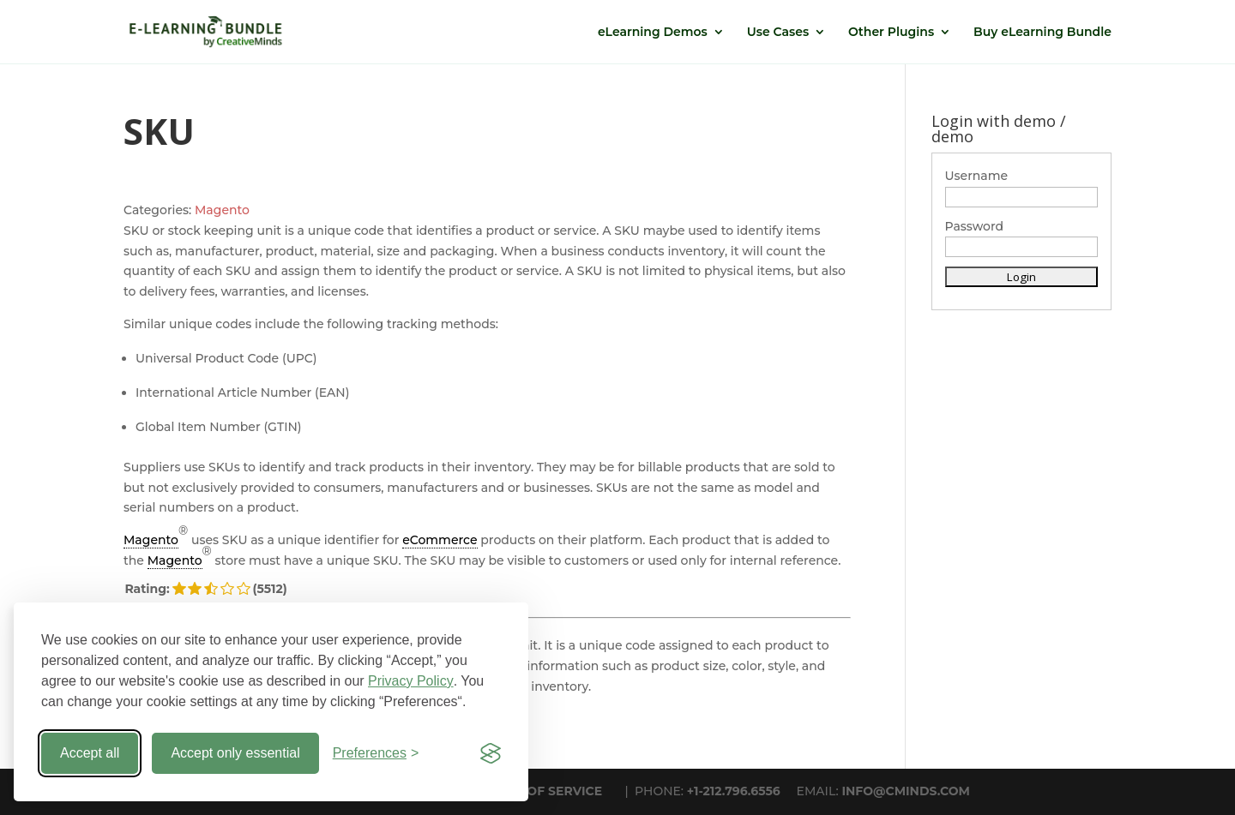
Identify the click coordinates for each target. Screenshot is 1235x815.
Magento (222, 210)
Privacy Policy (411, 681)
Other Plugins (891, 32)
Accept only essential (235, 753)
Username (977, 175)
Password (974, 226)
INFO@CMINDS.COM (905, 791)
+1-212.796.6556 (733, 791)
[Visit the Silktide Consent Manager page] (490, 753)
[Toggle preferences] (376, 753)
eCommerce (439, 540)
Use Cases (778, 32)
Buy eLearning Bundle (1042, 32)
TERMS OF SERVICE (541, 791)
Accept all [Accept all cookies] (89, 753)
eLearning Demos (653, 32)
